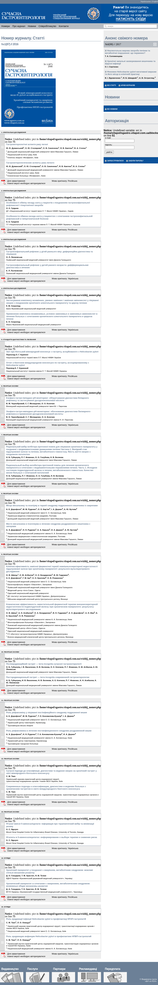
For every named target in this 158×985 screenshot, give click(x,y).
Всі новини (112, 109)
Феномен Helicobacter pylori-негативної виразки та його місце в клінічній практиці (130, 73)
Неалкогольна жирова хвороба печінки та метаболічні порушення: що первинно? (127, 51)
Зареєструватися (115, 161)
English (155, 1)
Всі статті (111, 85)
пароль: (108, 144)
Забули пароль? (136, 161)
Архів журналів (128, 85)
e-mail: (108, 138)
